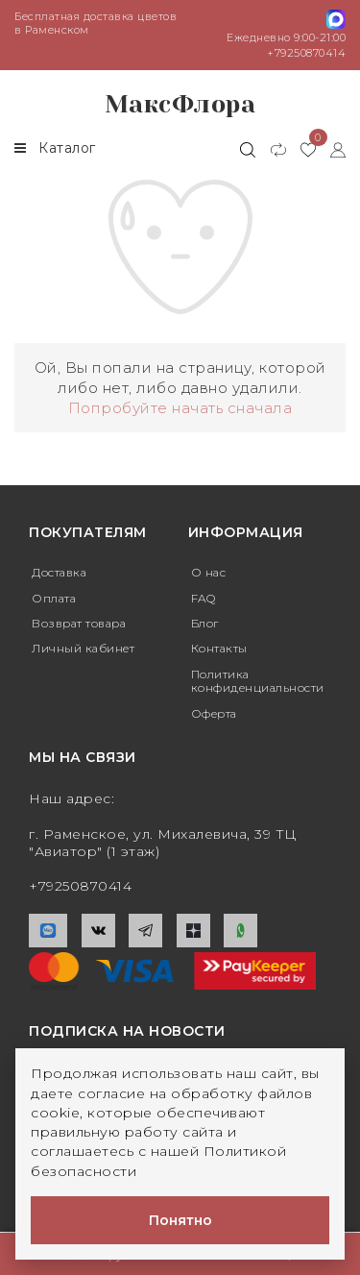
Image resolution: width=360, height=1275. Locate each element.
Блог (205, 623)
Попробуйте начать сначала (180, 408)
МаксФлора (180, 104)
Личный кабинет (83, 648)
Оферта (214, 713)
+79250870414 (306, 53)
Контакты (219, 648)
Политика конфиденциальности (257, 681)
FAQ (203, 598)
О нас (209, 572)
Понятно (180, 1220)
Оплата (54, 598)
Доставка (59, 572)
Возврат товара (79, 623)
